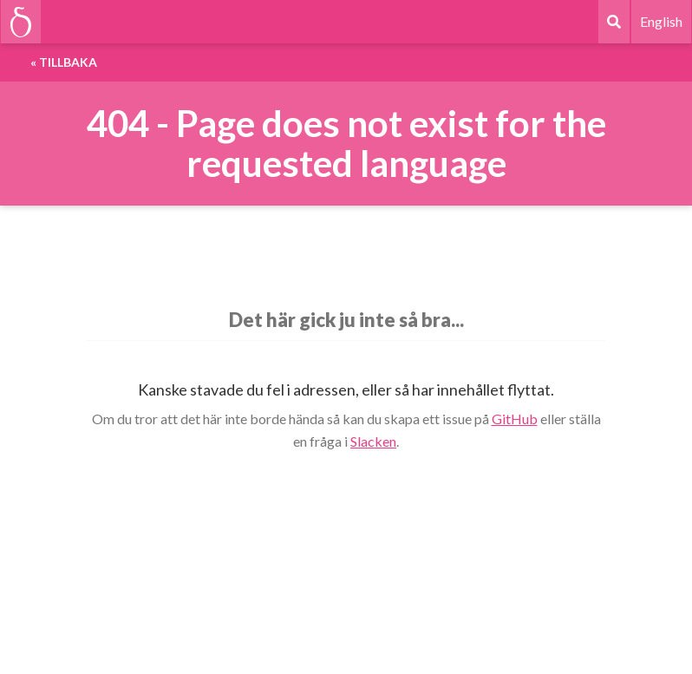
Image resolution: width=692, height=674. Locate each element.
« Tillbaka (63, 62)
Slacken (373, 441)
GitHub (515, 418)
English (661, 21)
